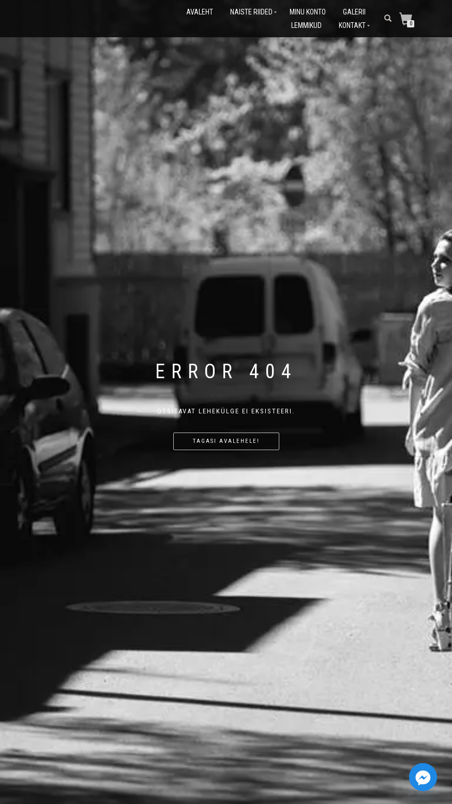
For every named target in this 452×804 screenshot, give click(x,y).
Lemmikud (306, 25)
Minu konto (308, 12)
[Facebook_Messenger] (423, 777)
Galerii (354, 12)
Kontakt (352, 25)
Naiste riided (251, 12)
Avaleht (199, 12)
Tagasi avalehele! (226, 441)
